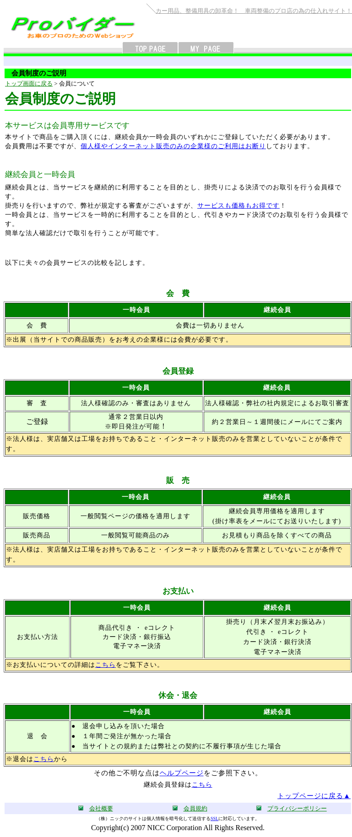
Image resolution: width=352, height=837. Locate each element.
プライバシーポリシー (297, 808)
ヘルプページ (182, 773)
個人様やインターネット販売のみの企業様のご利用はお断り (173, 146)
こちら (105, 664)
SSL (214, 818)
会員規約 (195, 808)
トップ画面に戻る (29, 83)
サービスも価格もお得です (238, 205)
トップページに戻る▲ (314, 795)
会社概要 (101, 808)
